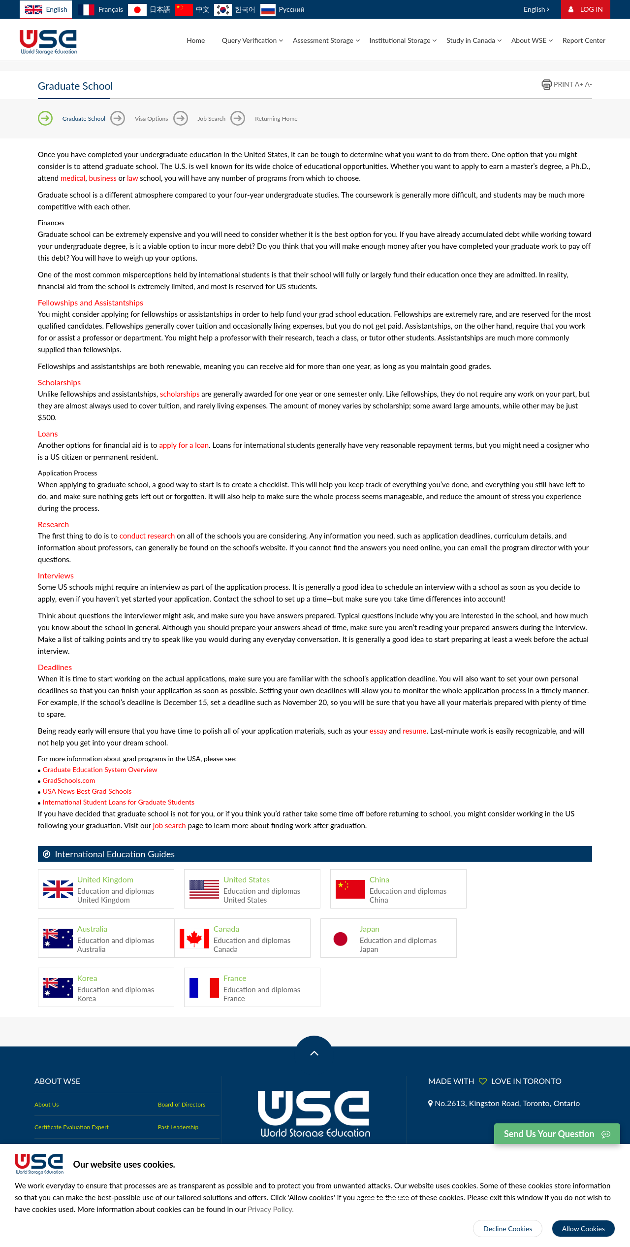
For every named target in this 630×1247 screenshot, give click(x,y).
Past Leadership (178, 1127)
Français (100, 9)
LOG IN (585, 9)
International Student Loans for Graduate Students (118, 802)
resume (414, 730)
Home (196, 40)
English (45, 10)
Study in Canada (474, 40)
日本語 (149, 9)
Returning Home (276, 118)
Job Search (212, 118)
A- (589, 84)
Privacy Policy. (271, 1209)
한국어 (234, 9)
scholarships (179, 393)
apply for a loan (184, 444)
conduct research (147, 535)
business (103, 177)
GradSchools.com (69, 780)
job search (169, 825)
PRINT (557, 84)
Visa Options (151, 118)
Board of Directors (182, 1104)
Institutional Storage (403, 40)
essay (378, 730)
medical (73, 177)
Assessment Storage (326, 40)
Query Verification (252, 40)
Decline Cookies (507, 1228)
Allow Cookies (583, 1228)
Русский (282, 9)
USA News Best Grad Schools (87, 791)
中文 (192, 9)
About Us (46, 1104)
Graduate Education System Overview (100, 769)
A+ (579, 84)
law (132, 177)
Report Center (584, 40)
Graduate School (84, 118)
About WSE (532, 40)
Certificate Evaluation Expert (71, 1127)
